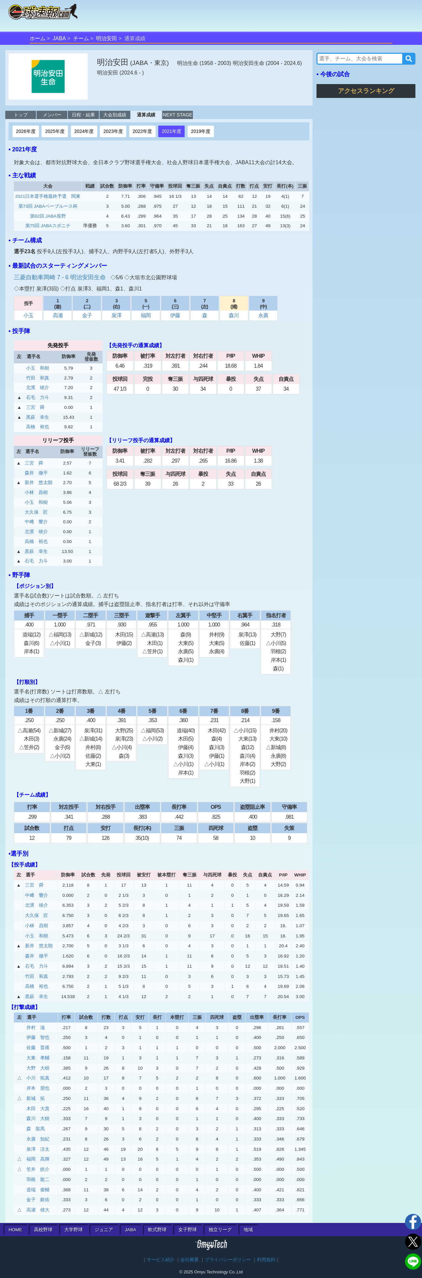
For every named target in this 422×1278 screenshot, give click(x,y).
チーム (81, 38)
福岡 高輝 (37, 1159)
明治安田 (106, 38)
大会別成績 (114, 114)
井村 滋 (35, 1027)
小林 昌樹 (36, 492)
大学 (73, 1229)
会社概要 (189, 1259)
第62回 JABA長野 (48, 216)
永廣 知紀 (37, 1139)
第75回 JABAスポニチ (48, 225)
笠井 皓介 (37, 1169)
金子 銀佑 (37, 1199)
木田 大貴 (37, 1108)
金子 (87, 315)
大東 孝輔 (37, 1057)
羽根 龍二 (37, 1179)
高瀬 (58, 315)
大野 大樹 (37, 1068)
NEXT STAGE (178, 114)
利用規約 (266, 1259)
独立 (220, 1229)
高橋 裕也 (37, 426)
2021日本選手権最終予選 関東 (47, 196)
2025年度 (55, 131)
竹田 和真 (37, 378)
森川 (234, 315)
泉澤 (116, 315)
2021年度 (171, 131)
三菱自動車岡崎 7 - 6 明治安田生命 (60, 277)
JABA (59, 38)
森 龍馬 (35, 1128)
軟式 (157, 1229)
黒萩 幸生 (37, 417)
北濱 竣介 (37, 387)
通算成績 (146, 114)
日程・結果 (83, 114)
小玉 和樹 (37, 368)
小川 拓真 (37, 1078)
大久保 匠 (36, 512)
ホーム (37, 38)
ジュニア (104, 1229)
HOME (15, 1229)
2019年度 (200, 131)
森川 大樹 (37, 1118)
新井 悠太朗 (38, 482)
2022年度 (142, 131)
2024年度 (84, 131)
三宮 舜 (35, 407)
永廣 (263, 315)
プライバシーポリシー (228, 1259)
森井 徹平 (36, 473)
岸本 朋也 (37, 1088)
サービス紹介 (160, 1259)
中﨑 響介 (36, 521)
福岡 (146, 315)
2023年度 (113, 131)
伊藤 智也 (37, 1037)
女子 (187, 1229)
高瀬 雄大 (37, 1209)
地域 (248, 1229)
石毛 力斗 (37, 397)
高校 (43, 1229)
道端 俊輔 (37, 1189)
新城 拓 (35, 1098)
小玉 (28, 315)
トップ (21, 114)
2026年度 (25, 131)
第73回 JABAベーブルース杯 (47, 206)
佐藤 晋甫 (37, 1047)
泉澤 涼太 (37, 1149)
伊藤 (175, 315)
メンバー (52, 114)
